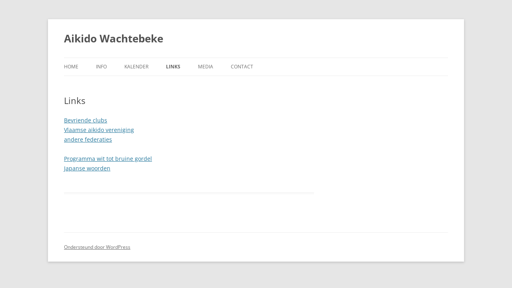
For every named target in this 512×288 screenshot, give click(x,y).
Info (101, 66)
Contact (242, 66)
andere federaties (88, 139)
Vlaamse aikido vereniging (99, 130)
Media (205, 66)
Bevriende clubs (85, 120)
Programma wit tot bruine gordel (108, 158)
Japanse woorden (87, 168)
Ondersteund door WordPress (97, 247)
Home (71, 66)
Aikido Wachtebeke (113, 38)
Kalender (136, 66)
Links (173, 66)
